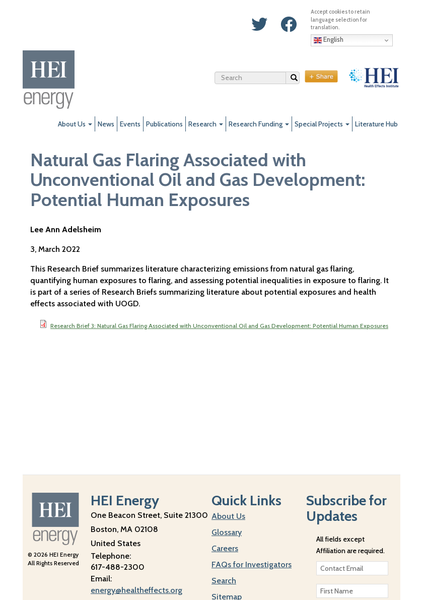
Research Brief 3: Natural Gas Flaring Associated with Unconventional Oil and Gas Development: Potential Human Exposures (219, 325)
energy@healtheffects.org (136, 590)
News (106, 123)
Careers (225, 548)
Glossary (227, 532)
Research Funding (259, 123)
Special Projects (322, 123)
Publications (164, 123)
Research (205, 123)
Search (295, 79)
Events (130, 123)
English (328, 39)
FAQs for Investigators (252, 564)
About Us (75, 123)
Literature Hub (376, 123)
